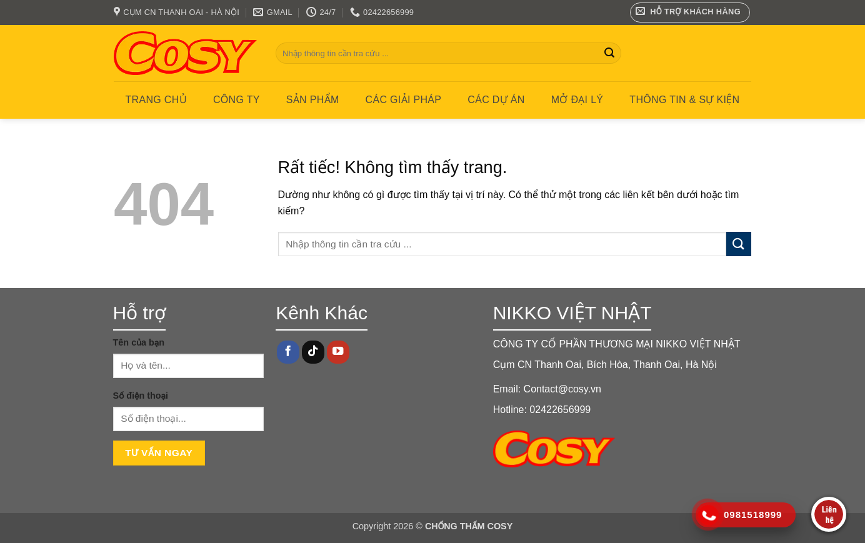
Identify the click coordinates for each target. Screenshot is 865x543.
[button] (690, 12)
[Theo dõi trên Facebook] (288, 352)
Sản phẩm (312, 99)
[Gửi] (609, 53)
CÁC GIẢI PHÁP (404, 99)
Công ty (236, 99)
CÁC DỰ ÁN (496, 99)
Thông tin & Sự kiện (684, 99)
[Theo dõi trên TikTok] (313, 352)
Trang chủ (156, 99)
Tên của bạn (139, 342)
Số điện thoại (140, 396)
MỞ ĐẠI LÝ (577, 99)
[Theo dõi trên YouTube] (338, 352)
